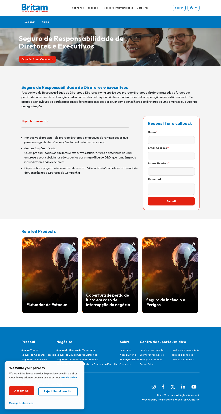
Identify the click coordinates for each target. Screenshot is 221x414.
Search (179, 7)
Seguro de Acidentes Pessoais (38, 354)
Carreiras (142, 7)
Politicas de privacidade (186, 349)
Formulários (146, 364)
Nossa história (128, 354)
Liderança (125, 349)
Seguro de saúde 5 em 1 (34, 359)
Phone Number (158, 163)
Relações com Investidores (117, 7)
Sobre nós (78, 7)
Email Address (157, 148)
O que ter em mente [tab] (34, 121)
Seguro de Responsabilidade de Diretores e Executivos (88, 364)
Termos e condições (183, 354)
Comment (154, 179)
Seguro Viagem (30, 349)
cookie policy (69, 377)
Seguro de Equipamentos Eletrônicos (77, 354)
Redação (92, 7)
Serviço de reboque (151, 359)
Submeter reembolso (152, 354)
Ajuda (45, 22)
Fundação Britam (129, 359)
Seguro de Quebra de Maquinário (75, 349)
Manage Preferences (21, 402)
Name (152, 132)
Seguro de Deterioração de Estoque (77, 359)
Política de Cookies (183, 359)
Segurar (30, 22)
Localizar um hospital (152, 349)
